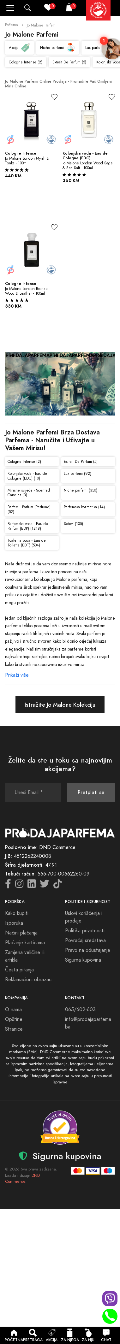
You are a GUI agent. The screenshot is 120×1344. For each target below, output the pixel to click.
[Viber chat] (109, 1298)
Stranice (14, 1029)
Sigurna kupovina (83, 960)
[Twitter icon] (44, 885)
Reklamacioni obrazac (28, 979)
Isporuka (14, 923)
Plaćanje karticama (25, 942)
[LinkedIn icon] (31, 885)
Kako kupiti (16, 913)
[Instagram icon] (19, 885)
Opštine (13, 1019)
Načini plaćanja (21, 932)
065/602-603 (80, 1009)
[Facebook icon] (8, 885)
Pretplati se (91, 792)
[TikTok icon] (57, 885)
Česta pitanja (19, 969)
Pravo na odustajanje (87, 950)
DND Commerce (22, 1179)
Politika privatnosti (85, 930)
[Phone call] (109, 1316)
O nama (13, 1009)
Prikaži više (17, 675)
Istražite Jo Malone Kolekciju (60, 705)
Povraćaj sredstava (85, 940)
